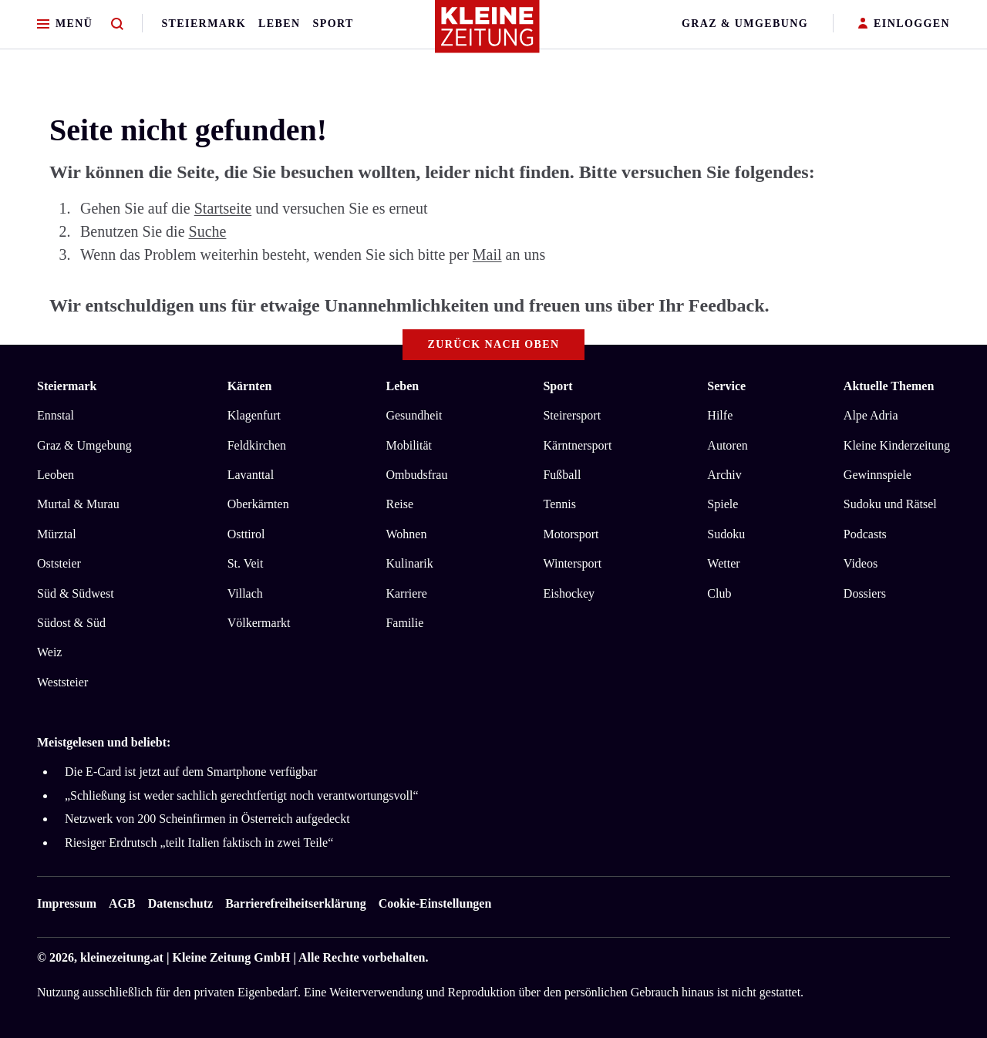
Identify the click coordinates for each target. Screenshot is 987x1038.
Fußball (562, 474)
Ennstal (55, 415)
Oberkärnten (258, 504)
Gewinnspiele (877, 474)
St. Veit (245, 563)
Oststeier (59, 563)
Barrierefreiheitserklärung (295, 903)
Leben (279, 23)
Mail (487, 254)
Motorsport (570, 534)
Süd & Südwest (75, 593)
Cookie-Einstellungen (435, 903)
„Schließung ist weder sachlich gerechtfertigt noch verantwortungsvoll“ (242, 795)
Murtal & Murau (78, 504)
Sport (333, 23)
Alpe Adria (871, 415)
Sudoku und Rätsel (890, 504)
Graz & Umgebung (745, 23)
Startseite (222, 208)
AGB (122, 903)
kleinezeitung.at (121, 957)
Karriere (406, 593)
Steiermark (203, 23)
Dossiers (865, 593)
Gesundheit (414, 415)
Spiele (722, 504)
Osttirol (246, 534)
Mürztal (56, 534)
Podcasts (865, 534)
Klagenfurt (254, 415)
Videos (861, 563)
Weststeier (62, 682)
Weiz (49, 652)
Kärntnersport (577, 445)
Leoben (55, 474)
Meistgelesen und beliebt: (103, 742)
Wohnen (406, 534)
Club (719, 593)
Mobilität (409, 445)
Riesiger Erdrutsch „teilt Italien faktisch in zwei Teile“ (199, 842)
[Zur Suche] (117, 24)
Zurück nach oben (494, 344)
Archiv (724, 474)
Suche (208, 231)
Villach (245, 593)
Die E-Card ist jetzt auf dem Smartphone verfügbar (191, 771)
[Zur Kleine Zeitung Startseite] (489, 34)
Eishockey (569, 593)
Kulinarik (409, 563)
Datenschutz (180, 903)
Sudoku (726, 534)
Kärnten (249, 386)
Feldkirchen (256, 445)
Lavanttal (250, 474)
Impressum (66, 903)
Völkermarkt (259, 622)
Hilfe (720, 415)
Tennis (559, 504)
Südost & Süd (71, 622)
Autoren (727, 445)
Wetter (723, 563)
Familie (404, 622)
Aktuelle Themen (889, 386)
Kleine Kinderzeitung (897, 445)
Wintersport (572, 563)
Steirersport (572, 415)
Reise (399, 504)
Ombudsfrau (416, 474)
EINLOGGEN (904, 24)
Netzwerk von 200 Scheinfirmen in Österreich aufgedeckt (207, 818)
